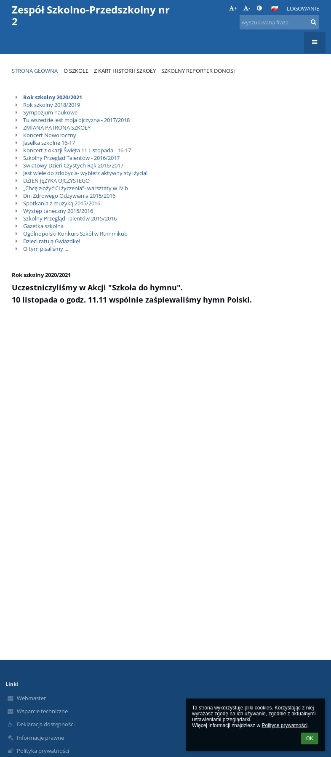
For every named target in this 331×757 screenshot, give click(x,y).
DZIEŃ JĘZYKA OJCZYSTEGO (56, 180)
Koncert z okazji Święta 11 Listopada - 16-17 (77, 150)
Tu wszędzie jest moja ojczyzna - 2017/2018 (76, 120)
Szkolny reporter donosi (198, 70)
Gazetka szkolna (43, 226)
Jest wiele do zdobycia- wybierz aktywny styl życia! (85, 173)
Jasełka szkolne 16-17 (49, 142)
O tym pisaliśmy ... (45, 248)
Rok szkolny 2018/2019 (51, 105)
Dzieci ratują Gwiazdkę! (51, 241)
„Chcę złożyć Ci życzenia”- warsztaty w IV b (75, 188)
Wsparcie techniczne (42, 711)
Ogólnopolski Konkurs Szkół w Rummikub (75, 233)
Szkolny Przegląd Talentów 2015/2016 (70, 218)
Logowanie (303, 8)
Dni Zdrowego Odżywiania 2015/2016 (69, 195)
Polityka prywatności (43, 750)
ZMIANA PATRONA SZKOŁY (57, 127)
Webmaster (31, 698)
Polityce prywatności (284, 725)
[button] (274, 8)
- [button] (246, 8)
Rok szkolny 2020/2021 (52, 97)
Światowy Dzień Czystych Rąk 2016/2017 (73, 165)
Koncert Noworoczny (49, 135)
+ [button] (233, 8)
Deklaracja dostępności (46, 724)
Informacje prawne (40, 737)
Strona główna (35, 70)
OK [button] (309, 738)
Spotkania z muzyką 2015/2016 (61, 203)
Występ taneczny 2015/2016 (58, 211)
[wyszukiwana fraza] (279, 22)
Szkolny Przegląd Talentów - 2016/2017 (71, 158)
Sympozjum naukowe (50, 112)
